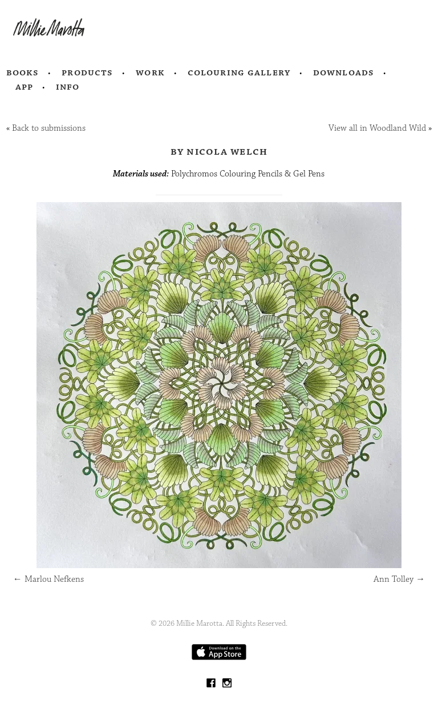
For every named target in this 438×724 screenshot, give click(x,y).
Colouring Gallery (239, 72)
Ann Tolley (399, 579)
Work (150, 72)
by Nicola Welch (219, 151)
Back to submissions (49, 128)
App (24, 87)
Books (22, 72)
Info (68, 87)
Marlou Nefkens (48, 579)
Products (87, 72)
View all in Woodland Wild (377, 128)
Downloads (343, 72)
